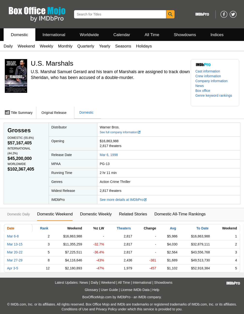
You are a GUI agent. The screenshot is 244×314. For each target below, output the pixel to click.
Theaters (124, 228)
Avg (173, 228)
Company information (211, 81)
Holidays (144, 46)
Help (155, 290)
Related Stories (133, 214)
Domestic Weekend (55, 214)
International (54, 34)
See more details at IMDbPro (123, 200)
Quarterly (85, 46)
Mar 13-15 (15, 244)
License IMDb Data (135, 290)
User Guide (109, 290)
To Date (202, 228)
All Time (152, 34)
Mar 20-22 (15, 252)
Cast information (207, 71)
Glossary (91, 290)
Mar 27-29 (15, 260)
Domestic (19, 34)
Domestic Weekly (96, 214)
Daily (8, 46)
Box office (202, 91)
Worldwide (89, 34)
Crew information (208, 76)
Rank (44, 228)
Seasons (123, 46)
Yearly (104, 46)
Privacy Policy (106, 309)
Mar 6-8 (13, 236)
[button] (215, 98)
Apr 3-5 (12, 268)
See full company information (120, 132)
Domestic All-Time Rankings (180, 214)
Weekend (26, 46)
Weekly (46, 46)
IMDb (142, 297)
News (199, 86)
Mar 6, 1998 (109, 155)
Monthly (65, 46)
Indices (217, 34)
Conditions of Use (74, 309)
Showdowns (185, 34)
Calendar (122, 34)
